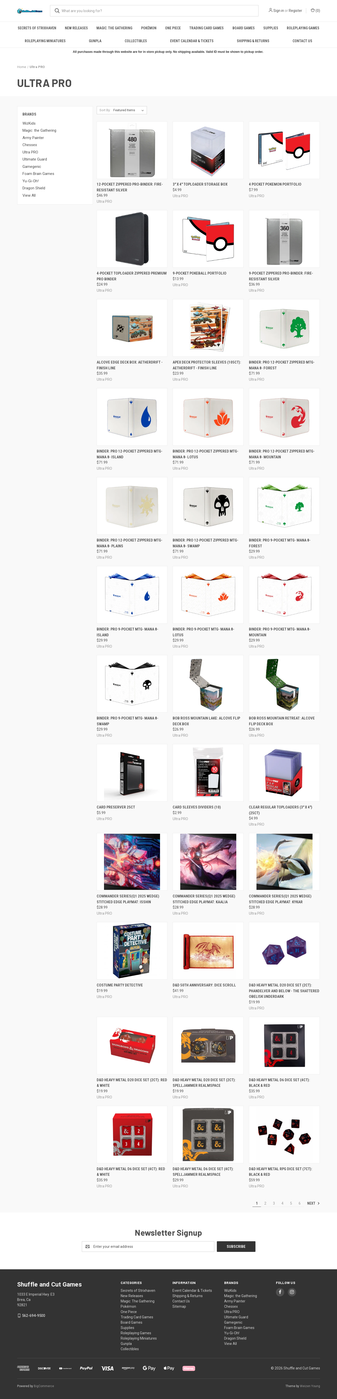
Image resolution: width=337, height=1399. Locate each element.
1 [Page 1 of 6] (257, 1203)
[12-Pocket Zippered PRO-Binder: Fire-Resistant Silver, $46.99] (132, 150)
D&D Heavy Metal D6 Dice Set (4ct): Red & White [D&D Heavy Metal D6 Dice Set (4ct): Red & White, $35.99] (131, 1172)
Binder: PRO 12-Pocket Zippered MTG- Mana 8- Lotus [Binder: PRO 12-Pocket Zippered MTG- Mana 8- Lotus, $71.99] (205, 454)
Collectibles (136, 41)
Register (295, 11)
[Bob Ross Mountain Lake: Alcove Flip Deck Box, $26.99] (208, 684)
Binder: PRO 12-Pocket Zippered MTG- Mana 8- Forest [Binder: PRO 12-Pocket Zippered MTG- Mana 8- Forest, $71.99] (282, 365)
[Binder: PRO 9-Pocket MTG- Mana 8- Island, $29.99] (132, 595)
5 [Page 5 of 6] (291, 1203)
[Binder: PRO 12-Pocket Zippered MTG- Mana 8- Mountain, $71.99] (284, 417)
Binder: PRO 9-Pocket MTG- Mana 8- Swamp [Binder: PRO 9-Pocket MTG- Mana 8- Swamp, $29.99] (127, 721)
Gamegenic (31, 166)
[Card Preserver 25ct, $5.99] (132, 773)
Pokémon (149, 28)
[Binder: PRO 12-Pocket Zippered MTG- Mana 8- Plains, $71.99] (132, 506)
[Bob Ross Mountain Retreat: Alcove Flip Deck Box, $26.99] (284, 684)
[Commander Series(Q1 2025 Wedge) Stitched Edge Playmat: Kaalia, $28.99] (208, 862)
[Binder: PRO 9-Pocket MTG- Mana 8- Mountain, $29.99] (284, 595)
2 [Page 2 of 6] (265, 1203)
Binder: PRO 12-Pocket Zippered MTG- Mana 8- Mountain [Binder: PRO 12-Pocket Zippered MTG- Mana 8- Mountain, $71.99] (282, 454)
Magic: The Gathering (114, 28)
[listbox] (130, 110)
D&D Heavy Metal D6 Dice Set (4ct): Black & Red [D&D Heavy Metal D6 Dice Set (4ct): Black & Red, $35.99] (279, 1083)
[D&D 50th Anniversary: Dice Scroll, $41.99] (208, 951)
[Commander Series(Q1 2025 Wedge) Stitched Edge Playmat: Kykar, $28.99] (284, 862)
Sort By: (105, 110)
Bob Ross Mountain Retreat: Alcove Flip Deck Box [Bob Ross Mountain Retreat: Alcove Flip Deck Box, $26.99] (282, 721)
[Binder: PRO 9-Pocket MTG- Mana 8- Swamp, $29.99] (132, 684)
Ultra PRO (30, 152)
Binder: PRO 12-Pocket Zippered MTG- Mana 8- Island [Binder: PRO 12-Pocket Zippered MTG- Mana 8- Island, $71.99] (129, 454)
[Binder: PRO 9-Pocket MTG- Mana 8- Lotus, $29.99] (208, 595)
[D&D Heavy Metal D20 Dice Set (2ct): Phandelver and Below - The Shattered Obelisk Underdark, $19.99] (284, 951)
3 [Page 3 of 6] (274, 1203)
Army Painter (33, 138)
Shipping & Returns (253, 41)
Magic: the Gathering (39, 130)
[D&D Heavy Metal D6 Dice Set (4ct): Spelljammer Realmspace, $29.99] (208, 1134)
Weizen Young (310, 1386)
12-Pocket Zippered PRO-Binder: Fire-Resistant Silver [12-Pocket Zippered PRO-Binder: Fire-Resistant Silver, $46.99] (130, 187)
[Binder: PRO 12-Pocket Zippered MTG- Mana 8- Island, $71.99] (132, 417)
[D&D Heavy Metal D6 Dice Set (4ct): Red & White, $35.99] (132, 1134)
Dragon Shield (33, 188)
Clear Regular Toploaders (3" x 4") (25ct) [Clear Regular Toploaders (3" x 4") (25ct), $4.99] (280, 810)
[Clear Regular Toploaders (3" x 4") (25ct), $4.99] (284, 773)
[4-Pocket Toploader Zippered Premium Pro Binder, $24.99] (132, 239)
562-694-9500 (33, 1315)
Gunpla (95, 41)
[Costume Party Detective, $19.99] (132, 951)
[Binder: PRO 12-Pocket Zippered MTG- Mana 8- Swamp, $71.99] (208, 506)
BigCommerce (44, 1386)
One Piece (173, 28)
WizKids (29, 123)
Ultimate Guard (34, 159)
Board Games (243, 28)
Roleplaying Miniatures (45, 41)
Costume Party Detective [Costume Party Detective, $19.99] (120, 985)
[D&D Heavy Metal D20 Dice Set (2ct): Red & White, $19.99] (132, 1045)
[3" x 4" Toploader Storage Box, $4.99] (208, 150)
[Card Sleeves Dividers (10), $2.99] (208, 773)
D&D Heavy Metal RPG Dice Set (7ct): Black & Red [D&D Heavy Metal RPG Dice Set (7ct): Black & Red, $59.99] (280, 1172)
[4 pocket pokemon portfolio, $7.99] (284, 150)
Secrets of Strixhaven (37, 28)
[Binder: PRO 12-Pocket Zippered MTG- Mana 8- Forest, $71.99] (284, 328)
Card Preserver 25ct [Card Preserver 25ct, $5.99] (116, 807)
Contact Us (302, 41)
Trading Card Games (206, 28)
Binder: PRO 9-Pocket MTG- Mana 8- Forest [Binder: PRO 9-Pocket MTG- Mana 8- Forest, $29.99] (279, 543)
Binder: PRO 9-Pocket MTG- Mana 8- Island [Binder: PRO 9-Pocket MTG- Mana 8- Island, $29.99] (127, 632)
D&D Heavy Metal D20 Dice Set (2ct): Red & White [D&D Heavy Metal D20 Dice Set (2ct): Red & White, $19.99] (132, 1083)
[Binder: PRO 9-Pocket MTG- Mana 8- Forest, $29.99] (284, 506)
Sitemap (179, 1306)
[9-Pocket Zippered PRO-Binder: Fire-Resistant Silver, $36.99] (284, 239)
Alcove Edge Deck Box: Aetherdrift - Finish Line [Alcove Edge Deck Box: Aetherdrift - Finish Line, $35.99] (130, 365)
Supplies (270, 28)
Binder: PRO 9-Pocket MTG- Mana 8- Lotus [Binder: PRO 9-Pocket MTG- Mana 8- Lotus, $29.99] (203, 632)
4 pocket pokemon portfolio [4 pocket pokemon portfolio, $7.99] (275, 184)
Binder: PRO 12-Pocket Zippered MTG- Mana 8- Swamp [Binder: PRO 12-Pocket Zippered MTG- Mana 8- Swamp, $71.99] (205, 543)
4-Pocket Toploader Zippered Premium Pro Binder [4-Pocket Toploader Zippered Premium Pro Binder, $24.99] (132, 276)
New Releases (76, 28)
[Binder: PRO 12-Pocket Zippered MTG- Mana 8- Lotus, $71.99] (208, 417)
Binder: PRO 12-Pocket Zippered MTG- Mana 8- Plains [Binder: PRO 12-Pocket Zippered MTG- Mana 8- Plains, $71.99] (129, 543)
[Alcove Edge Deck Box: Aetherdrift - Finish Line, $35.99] (132, 328)
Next (313, 1203)
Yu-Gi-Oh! (30, 181)
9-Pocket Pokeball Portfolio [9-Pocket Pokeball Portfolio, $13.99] (199, 273)
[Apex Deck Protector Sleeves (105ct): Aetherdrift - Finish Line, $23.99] (208, 328)
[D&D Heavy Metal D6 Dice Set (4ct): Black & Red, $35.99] (284, 1045)
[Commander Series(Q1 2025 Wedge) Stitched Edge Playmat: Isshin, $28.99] (132, 862)
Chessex (29, 145)
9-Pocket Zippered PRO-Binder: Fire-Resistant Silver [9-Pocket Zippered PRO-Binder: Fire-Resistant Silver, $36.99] (281, 276)
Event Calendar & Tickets (192, 41)
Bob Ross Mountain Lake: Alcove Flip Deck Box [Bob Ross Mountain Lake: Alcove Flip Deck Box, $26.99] (206, 721)
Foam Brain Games (38, 173)
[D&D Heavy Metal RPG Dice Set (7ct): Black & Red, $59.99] (284, 1134)
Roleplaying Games (303, 28)
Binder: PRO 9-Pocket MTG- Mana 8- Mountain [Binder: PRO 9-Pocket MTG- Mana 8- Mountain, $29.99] (279, 632)
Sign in (278, 11)
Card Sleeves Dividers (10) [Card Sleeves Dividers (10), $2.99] (197, 807)
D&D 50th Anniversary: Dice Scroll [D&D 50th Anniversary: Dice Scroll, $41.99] (204, 985)
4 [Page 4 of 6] (282, 1203)
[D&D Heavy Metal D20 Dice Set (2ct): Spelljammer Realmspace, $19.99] (208, 1045)
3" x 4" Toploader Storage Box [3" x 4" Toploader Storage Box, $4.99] (200, 184)
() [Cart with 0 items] (315, 10)
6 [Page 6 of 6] (300, 1203)
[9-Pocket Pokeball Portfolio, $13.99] (208, 239)
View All (29, 195)
